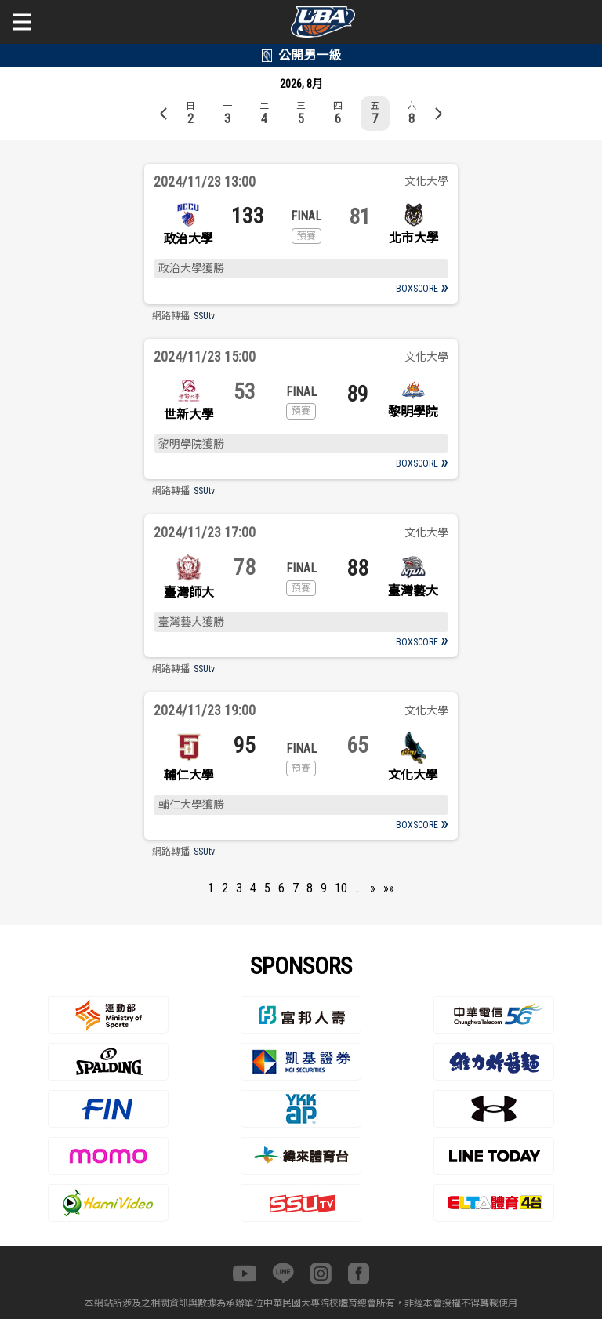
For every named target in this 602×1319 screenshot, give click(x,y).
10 (341, 888)
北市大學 (414, 238)
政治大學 (188, 238)
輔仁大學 (189, 775)
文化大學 (413, 775)
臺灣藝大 (413, 590)
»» (388, 888)
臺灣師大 (189, 592)
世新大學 (189, 414)
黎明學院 (413, 412)
